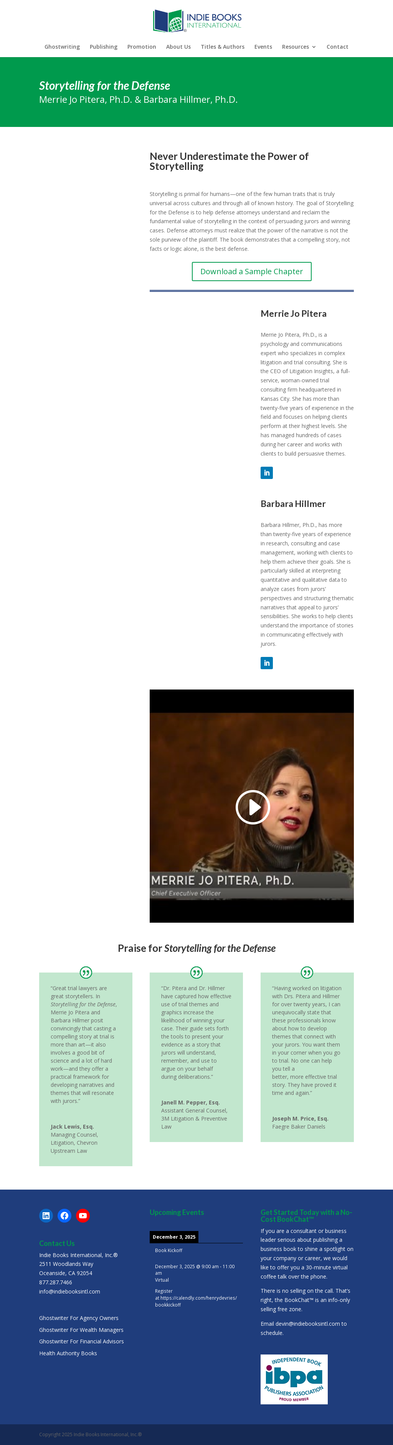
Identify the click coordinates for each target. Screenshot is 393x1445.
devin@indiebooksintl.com (308, 1323)
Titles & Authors (222, 47)
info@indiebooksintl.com (69, 1291)
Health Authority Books (68, 1353)
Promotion (141, 47)
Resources (295, 47)
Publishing (103, 47)
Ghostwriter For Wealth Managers (81, 1329)
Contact (337, 47)
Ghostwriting (62, 47)
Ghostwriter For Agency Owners (79, 1318)
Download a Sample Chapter (251, 271)
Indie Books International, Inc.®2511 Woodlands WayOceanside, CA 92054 (78, 1264)
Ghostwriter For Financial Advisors (81, 1341)
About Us (178, 47)
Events (263, 47)
